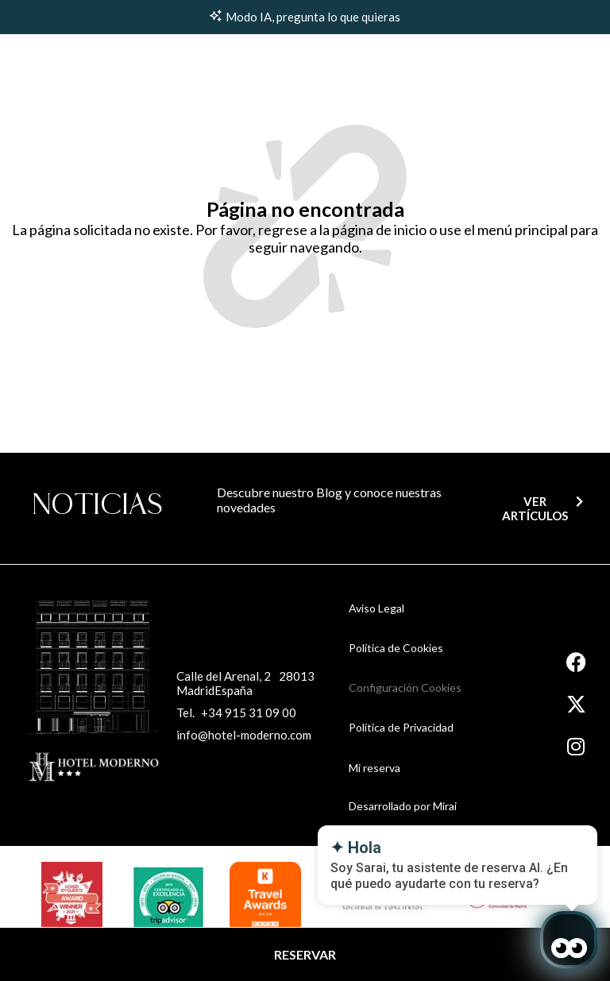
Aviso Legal (376, 608)
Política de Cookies (396, 648)
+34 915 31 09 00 (248, 712)
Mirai (445, 806)
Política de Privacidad (401, 727)
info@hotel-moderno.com (243, 735)
